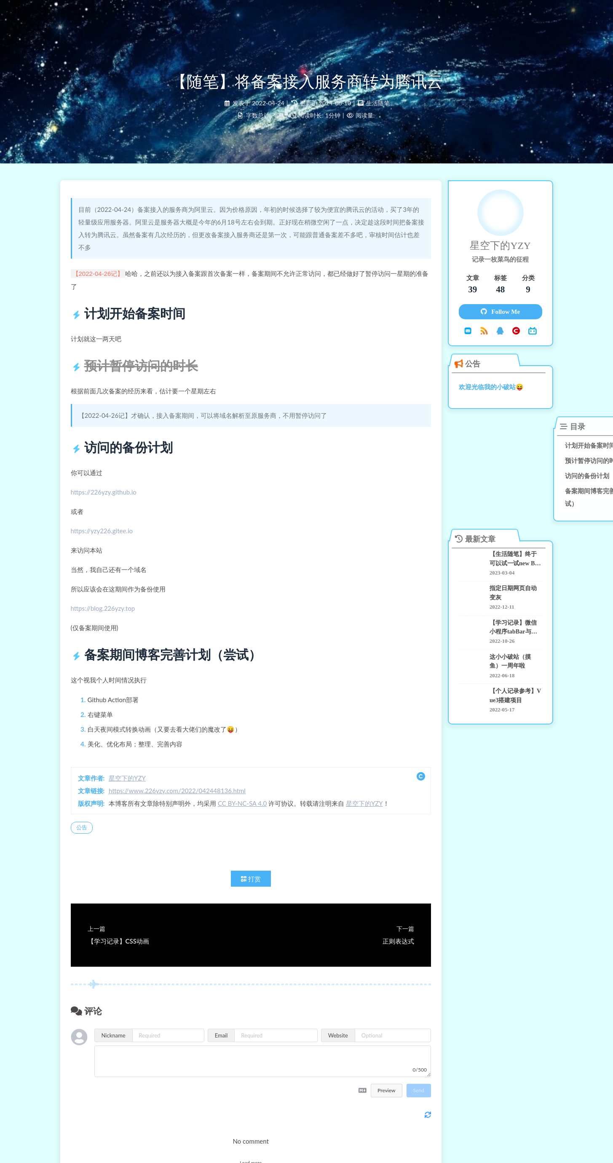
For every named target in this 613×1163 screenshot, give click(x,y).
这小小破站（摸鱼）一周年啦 (505, 651)
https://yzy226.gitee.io (108, 539)
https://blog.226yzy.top (109, 616)
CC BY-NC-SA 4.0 (248, 811)
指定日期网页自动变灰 (502, 583)
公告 (88, 835)
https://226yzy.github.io (110, 500)
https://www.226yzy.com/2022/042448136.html (183, 799)
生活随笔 (378, 108)
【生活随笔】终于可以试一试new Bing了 (505, 551)
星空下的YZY (133, 786)
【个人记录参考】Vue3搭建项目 (505, 685)
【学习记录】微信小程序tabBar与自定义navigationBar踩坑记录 (506, 617)
